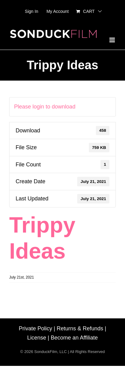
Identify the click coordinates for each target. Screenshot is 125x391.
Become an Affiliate (74, 338)
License (36, 338)
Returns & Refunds (80, 328)
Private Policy (35, 328)
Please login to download (44, 107)
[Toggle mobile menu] (112, 40)
